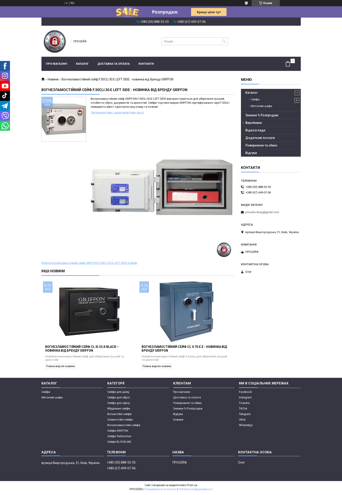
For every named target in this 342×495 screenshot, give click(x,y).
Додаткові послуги (260, 138)
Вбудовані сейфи (118, 410)
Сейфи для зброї (118, 399)
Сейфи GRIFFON (117, 432)
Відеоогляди (255, 130)
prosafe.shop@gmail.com (262, 212)
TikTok (243, 410)
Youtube (244, 404)
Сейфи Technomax (119, 437)
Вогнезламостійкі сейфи (123, 426)
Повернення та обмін (261, 145)
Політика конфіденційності (196, 490)
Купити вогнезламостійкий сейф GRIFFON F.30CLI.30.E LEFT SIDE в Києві (89, 263)
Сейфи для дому (118, 393)
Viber (242, 421)
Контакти (146, 63)
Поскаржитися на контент (160, 490)
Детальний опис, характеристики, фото (117, 112)
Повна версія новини (60, 367)
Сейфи (255, 99)
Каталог (82, 63)
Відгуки (251, 153)
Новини (53, 79)
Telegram (245, 415)
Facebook (245, 393)
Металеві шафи (261, 106)
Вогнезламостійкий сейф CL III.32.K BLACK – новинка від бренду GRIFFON (82, 350)
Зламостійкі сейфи (120, 421)
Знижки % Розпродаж (261, 115)
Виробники (253, 123)
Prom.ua (192, 486)
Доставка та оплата (114, 63)
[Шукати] (224, 41)
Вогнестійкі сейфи (119, 415)
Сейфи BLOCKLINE (119, 443)
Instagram (245, 399)
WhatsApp (246, 426)
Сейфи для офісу (118, 404)
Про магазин (56, 63)
